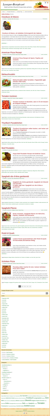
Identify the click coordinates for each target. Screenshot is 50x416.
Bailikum (5, 117)
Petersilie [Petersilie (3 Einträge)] (3, 403)
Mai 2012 (4, 347)
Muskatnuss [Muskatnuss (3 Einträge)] (13, 400)
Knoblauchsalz (29, 170)
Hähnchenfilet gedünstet (39, 225)
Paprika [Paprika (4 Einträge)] (37, 400)
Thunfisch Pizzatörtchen (12, 123)
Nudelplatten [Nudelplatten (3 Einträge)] (22, 400)
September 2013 (5, 323)
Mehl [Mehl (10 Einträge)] (47, 398)
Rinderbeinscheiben (5, 48)
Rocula (5, 70)
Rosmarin (10, 118)
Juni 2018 (4, 300)
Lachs (31, 90)
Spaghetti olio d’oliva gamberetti (15, 176)
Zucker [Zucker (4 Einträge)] (22, 406)
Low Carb (31, 257)
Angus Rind (6, 170)
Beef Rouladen (8, 148)
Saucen (16, 150)
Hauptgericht (24, 170)
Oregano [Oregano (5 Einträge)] (33, 400)
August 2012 (4, 343)
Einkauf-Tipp (19, 11)
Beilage (15, 170)
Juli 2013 (4, 327)
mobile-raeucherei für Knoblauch (15, 227)
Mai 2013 (4, 329)
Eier (16, 225)
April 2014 (4, 312)
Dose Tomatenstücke (16, 68)
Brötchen (13, 257)
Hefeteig (33, 68)
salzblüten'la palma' (15, 204)
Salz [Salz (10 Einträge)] (23, 403)
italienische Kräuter (22, 90)
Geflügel (13, 210)
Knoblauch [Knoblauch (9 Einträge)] (29, 398)
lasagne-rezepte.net (14, 6)
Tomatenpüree (42, 90)
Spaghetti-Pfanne (9, 208)
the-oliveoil (9, 229)
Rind (14, 150)
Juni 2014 (4, 309)
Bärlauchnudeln (8, 74)
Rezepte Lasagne (5, 377)
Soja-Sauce (12, 172)
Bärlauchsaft (12, 90)
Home (3, 11)
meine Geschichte (28, 11)
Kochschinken (23, 282)
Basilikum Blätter (7, 142)
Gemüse (13, 54)
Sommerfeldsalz (4, 229)
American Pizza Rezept (12, 52)
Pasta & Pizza (17, 54)
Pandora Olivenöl (8, 204)
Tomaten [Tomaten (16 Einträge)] (41, 403)
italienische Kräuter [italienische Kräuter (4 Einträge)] (10, 398)
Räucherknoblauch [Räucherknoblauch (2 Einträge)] (19, 403)
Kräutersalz (28, 90)
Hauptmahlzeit (11, 46)
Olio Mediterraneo (38, 117)
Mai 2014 (4, 311)
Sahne (28, 227)
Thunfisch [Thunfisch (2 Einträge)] (35, 403)
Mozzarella (29, 142)
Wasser (8, 92)
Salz (23, 48)
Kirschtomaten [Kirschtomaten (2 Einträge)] (24, 398)
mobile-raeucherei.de (30, 117)
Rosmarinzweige (16, 48)
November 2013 (5, 320)
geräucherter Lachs (26, 202)
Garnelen (21, 202)
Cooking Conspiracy (30, 411)
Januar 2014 (4, 316)
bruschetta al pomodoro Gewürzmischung (15, 117)
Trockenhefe (11, 70)
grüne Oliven (19, 142)
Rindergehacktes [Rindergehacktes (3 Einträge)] (12, 403)
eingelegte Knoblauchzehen (9, 202)
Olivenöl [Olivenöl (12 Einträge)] (28, 400)
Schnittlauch (40, 227)
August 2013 (4, 325)
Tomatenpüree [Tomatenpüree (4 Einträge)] (4, 406)
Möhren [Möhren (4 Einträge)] (17, 400)
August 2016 (4, 303)
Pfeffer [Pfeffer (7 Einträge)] (7, 403)
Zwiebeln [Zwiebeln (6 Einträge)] (32, 406)
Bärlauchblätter (6, 90)
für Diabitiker (27, 257)
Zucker (14, 70)
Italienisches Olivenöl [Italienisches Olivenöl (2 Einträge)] (18, 398)
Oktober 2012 (5, 339)
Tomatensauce (4, 92)
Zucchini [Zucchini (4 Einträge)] (18, 406)
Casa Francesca (13, 225)
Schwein (25, 54)
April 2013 (4, 330)
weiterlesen (5, 43)
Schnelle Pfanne (35, 227)
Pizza (28, 63)
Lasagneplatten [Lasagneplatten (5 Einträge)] (38, 398)
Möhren (31, 46)
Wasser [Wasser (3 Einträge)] (14, 406)
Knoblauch (37, 202)
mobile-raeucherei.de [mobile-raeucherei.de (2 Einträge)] (7, 400)
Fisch (13, 76)
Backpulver (6, 257)
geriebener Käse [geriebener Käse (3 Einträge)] (35, 395)
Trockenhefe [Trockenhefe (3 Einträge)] (10, 406)
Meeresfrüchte (16, 178)
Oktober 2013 (5, 321)
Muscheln (6, 383)
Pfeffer (38, 46)
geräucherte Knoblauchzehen (30, 225)
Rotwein (21, 48)
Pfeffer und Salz (38, 142)
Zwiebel (17, 70)
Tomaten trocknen (9, 96)
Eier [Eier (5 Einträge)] (21, 395)
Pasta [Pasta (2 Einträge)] (45, 400)
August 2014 (4, 307)
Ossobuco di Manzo (10, 17)
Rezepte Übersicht (11, 11)
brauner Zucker (7, 225)
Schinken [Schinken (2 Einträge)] (26, 403)
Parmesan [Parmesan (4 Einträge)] (42, 400)
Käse (24, 142)
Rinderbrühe (11, 48)
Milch (34, 257)
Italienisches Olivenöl (24, 46)
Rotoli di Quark (8, 233)
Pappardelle (23, 83)
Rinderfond (42, 170)
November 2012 (5, 338)
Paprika (44, 68)
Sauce (8, 172)
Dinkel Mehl (17, 257)
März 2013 (4, 332)
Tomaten (38, 90)
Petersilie (34, 46)
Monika (12, 14)
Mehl (29, 46)
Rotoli (39, 257)
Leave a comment (44, 54)
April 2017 (4, 302)
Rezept (22, 54)
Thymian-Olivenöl (17, 118)
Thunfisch (46, 142)
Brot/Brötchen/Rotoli (15, 235)
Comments (45, 18)
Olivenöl (42, 117)
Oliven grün (40, 68)
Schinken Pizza (8, 261)
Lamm (4, 386)
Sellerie (26, 48)
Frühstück (23, 257)
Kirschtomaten (7, 227)
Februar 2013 (5, 334)
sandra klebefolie (5, 359)
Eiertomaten (24, 117)
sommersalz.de (21, 204)
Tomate (15, 172)
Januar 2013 (4, 336)
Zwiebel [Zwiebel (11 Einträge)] (27, 406)
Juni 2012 (4, 345)
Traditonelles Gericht (20, 172)
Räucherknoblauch (42, 46)
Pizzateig (42, 142)
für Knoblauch (16, 202)
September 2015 (5, 305)
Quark (37, 257)
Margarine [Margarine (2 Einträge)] (43, 398)
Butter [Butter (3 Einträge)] (5, 395)
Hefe (22, 142)
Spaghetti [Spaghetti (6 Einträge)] (31, 403)
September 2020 (5, 298)
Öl (37, 68)
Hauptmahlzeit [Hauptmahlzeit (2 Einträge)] (3, 398)
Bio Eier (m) (17, 90)
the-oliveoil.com (27, 204)
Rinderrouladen (4, 172)
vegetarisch (21, 98)
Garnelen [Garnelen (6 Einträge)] (25, 395)
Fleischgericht (19, 170)
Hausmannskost (17, 46)
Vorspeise (32, 204)
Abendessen (6, 46)
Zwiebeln (29, 48)
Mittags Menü (35, 170)
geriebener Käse (23, 68)
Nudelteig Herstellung (21, 76)
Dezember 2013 (5, 318)
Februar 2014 (5, 314)
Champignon (6, 282)
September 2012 (5, 341)
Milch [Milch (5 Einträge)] (2, 400)
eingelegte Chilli (12, 282)
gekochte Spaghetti (21, 225)
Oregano (33, 282)
